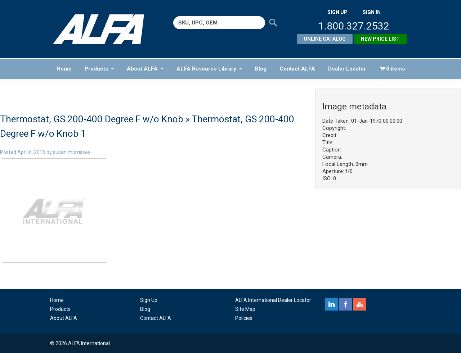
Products (99, 68)
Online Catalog (325, 39)
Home (64, 68)
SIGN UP (337, 12)
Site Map (245, 309)
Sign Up (148, 300)
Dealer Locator (347, 68)
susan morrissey (71, 152)
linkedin (331, 304)
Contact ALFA (297, 68)
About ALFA (145, 68)
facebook (345, 304)
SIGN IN (372, 12)
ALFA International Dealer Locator (273, 300)
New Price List (380, 39)
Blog (261, 68)
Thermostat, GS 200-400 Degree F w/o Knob (91, 119)
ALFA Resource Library (209, 68)
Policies (243, 318)
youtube (359, 304)
